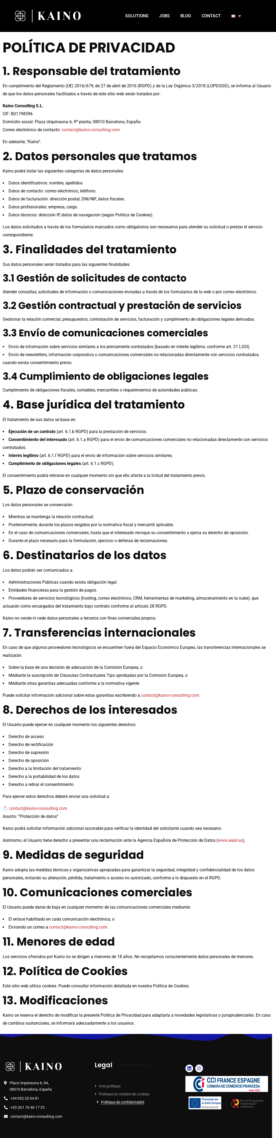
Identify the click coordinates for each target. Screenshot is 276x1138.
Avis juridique (110, 1086)
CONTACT (211, 15)
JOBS (164, 15)
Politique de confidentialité (122, 1102)
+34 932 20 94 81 (24, 1098)
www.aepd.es (230, 840)
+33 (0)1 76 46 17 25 (27, 1107)
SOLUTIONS (136, 15)
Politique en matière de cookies (124, 1094)
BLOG (185, 15)
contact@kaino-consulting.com (91, 129)
